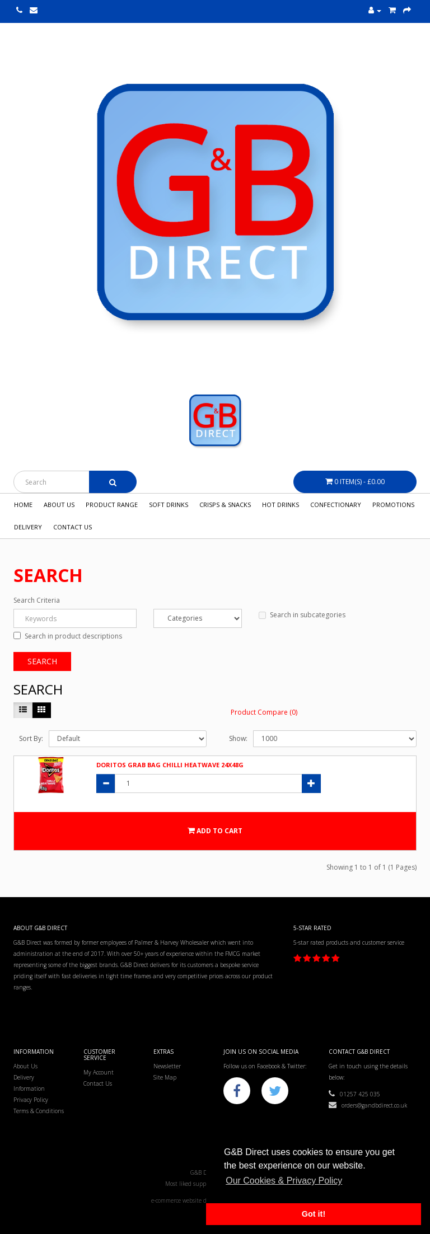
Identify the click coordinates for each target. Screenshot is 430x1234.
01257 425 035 (354, 1094)
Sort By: (31, 738)
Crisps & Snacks (225, 504)
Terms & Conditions (38, 1111)
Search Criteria (36, 600)
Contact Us (72, 527)
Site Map (164, 1077)
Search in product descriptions (67, 636)
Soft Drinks (168, 504)
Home (23, 504)
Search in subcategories (302, 615)
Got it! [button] (313, 1213)
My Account (98, 1072)
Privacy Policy (30, 1100)
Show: (238, 738)
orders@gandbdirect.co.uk (368, 1105)
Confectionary (335, 504)
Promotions (393, 504)
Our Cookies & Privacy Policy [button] (284, 1180)
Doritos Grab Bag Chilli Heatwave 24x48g (170, 765)
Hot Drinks (280, 504)
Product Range (112, 504)
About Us (59, 504)
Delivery (28, 527)
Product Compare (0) (264, 712)
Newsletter (167, 1066)
